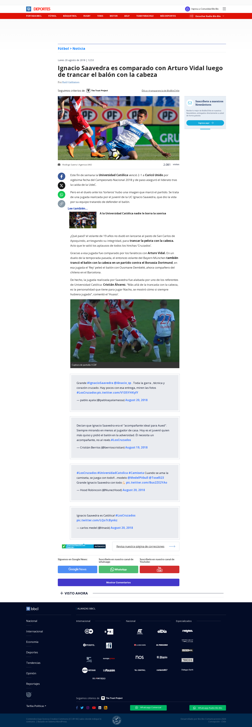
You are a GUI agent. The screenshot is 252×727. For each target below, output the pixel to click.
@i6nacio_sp (122, 383)
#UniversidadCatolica (112, 473)
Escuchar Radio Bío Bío (207, 16)
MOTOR (114, 15)
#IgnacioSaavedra (100, 383)
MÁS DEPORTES (168, 15)
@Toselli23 (156, 478)
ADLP (127, 15)
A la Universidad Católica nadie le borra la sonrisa (133, 213)
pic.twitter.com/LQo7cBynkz (97, 520)
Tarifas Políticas (35, 705)
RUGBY (86, 15)
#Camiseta (136, 473)
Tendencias (33, 663)
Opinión (31, 673)
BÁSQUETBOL (70, 15)
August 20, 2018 (136, 400)
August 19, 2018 (136, 447)
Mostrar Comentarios (118, 582)
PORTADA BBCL (34, 15)
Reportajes (33, 684)
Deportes (32, 652)
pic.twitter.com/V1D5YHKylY (117, 392)
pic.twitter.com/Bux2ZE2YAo (146, 482)
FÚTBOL (52, 15)
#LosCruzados (87, 392)
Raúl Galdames (70, 82)
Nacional (31, 621)
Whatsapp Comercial (148, 707)
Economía (32, 642)
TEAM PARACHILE (145, 15)
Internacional (34, 631)
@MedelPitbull (138, 478)
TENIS (100, 15)
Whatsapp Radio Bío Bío (207, 707)
